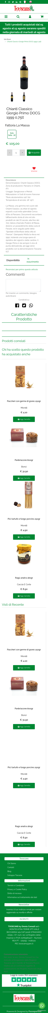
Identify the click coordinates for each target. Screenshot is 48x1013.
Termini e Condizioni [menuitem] (15, 885)
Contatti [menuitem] (10, 867)
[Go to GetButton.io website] (42, 1010)
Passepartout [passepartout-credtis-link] (35, 1011)
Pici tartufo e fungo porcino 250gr (24, 519)
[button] (24, 72)
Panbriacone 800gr (24, 460)
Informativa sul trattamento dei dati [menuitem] (22, 897)
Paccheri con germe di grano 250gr (24, 401)
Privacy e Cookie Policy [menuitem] (17, 889)
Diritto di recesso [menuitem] (14, 893)
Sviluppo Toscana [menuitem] (14, 875)
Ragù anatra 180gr (24, 578)
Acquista (34, 152)
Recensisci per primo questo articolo (22, 269)
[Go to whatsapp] (42, 1005)
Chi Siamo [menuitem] (11, 863)
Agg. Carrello (24, 419)
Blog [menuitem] (9, 871)
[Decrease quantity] (9, 152)
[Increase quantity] (22, 152)
